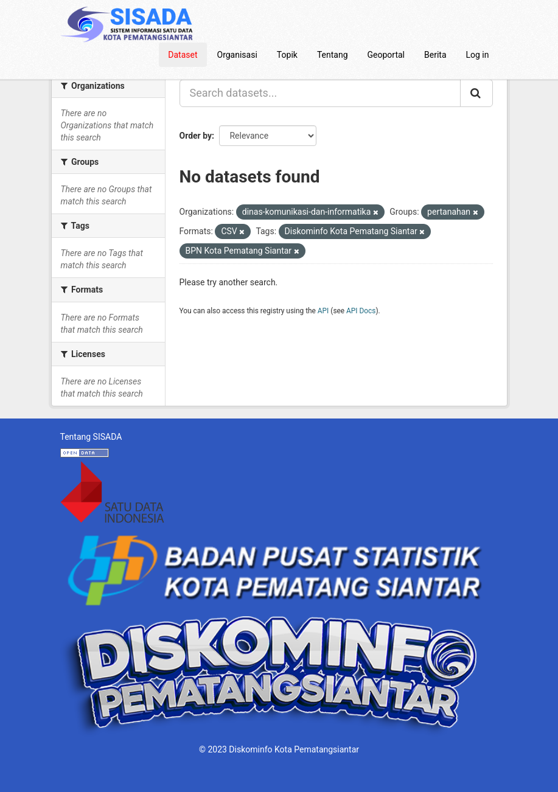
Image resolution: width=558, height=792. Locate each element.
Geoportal (386, 55)
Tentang (332, 55)
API (323, 311)
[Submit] (476, 93)
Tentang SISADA (91, 437)
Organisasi (237, 55)
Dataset (182, 55)
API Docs (360, 311)
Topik (287, 55)
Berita (435, 55)
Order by (196, 136)
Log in (477, 55)
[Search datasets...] (320, 93)
